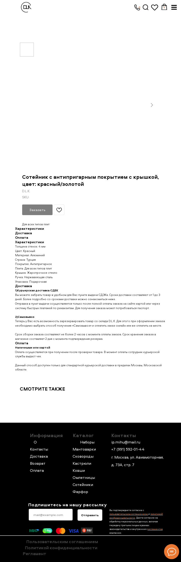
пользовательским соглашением (128, 513)
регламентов (155, 529)
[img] (146, 7)
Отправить (90, 515)
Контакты (123, 435)
